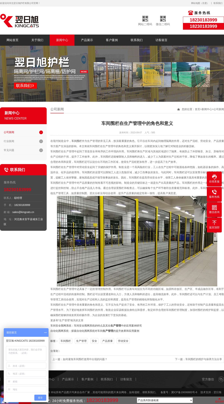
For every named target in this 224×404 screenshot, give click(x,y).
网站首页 (12, 40)
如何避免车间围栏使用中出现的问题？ (85, 359)
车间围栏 (76, 140)
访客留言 (161, 40)
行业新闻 (9, 141)
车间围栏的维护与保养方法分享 (203, 359)
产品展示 (87, 40)
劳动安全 (123, 340)
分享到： (55, 350)
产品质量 (107, 340)
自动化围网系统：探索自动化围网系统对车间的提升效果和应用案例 (94, 330)
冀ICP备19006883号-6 (184, 392)
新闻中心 (62, 40)
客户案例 (112, 40)
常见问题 (9, 150)
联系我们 (218, 3)
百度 (204, 3)
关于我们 (37, 40)
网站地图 (195, 3)
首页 (197, 109)
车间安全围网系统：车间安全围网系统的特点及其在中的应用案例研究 (96, 325)
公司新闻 (9, 132)
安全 (94, 340)
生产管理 (81, 340)
